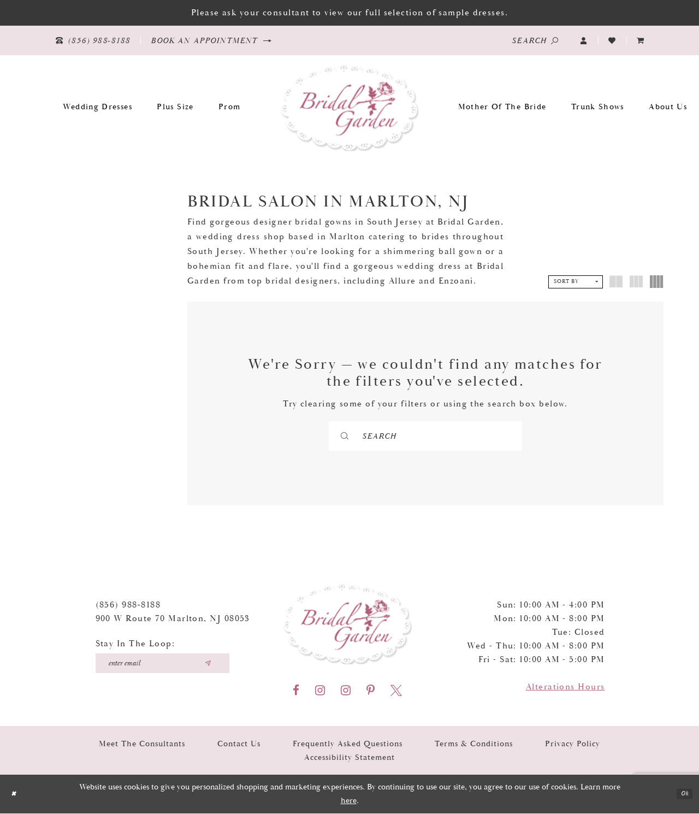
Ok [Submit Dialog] (682, 794)
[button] (584, 40)
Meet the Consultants (142, 744)
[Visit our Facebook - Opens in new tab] (296, 691)
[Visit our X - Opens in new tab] (396, 691)
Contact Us (238, 744)
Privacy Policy (572, 744)
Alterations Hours (565, 687)
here (349, 801)
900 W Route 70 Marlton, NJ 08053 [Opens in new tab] (173, 619)
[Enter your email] (162, 664)
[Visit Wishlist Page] (612, 40)
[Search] (425, 436)
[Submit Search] (375, 436)
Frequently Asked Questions (347, 744)
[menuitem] (640, 40)
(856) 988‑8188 (128, 605)
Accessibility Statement (349, 758)
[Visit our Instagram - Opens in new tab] (320, 691)
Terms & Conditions (474, 744)
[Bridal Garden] (350, 107)
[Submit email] (208, 664)
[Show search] (535, 40)
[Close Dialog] (16, 794)
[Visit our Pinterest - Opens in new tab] (370, 691)
